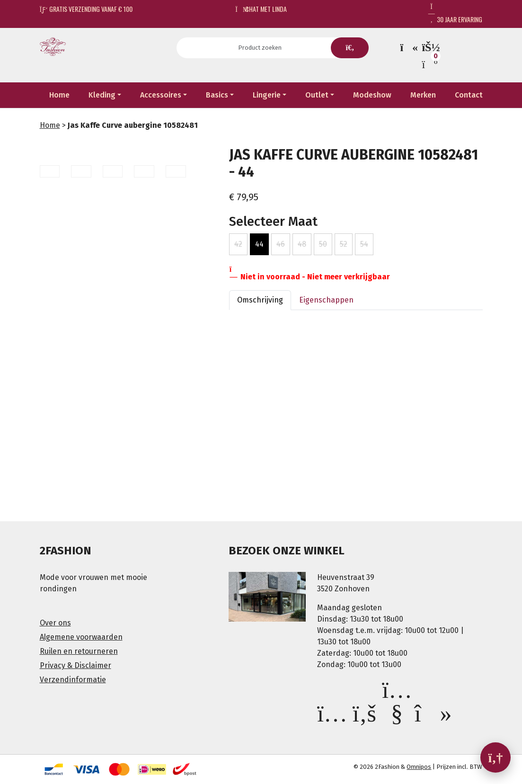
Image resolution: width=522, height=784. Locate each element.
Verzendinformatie (73, 679)
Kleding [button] (101, 94)
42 (238, 244)
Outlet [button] (316, 94)
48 (302, 244)
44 (259, 244)
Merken (423, 94)
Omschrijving (260, 299)
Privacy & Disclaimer (75, 665)
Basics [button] (217, 94)
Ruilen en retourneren (79, 651)
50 (323, 244)
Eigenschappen (326, 299)
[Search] (263, 47)
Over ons (55, 622)
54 (364, 244)
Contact (469, 94)
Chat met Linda (261, 9)
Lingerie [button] (267, 94)
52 (343, 244)
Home (59, 94)
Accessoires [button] (160, 94)
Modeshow (372, 94)
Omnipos (419, 766)
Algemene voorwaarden (81, 637)
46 (280, 244)
